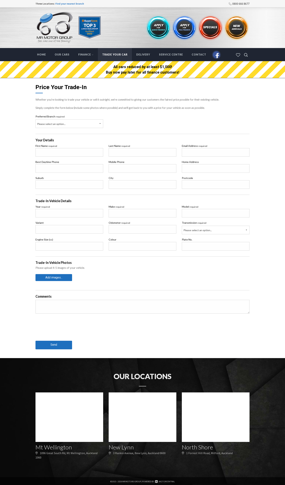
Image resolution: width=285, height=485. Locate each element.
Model (190, 206)
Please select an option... (51, 123)
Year (42, 206)
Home (41, 54)
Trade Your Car (115, 54)
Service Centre (171, 54)
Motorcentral (165, 480)
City (111, 178)
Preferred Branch (50, 116)
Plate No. (187, 239)
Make (116, 206)
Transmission (194, 222)
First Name (46, 145)
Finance (85, 54)
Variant (39, 222)
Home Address (190, 161)
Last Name (119, 145)
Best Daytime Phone (47, 161)
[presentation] (63, 329)
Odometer (119, 222)
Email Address (194, 145)
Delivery (143, 54)
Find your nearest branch (69, 3)
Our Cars (62, 54)
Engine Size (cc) (44, 239)
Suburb (39, 178)
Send (53, 344)
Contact (199, 54)
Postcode (187, 178)
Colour (112, 239)
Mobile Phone (116, 161)
